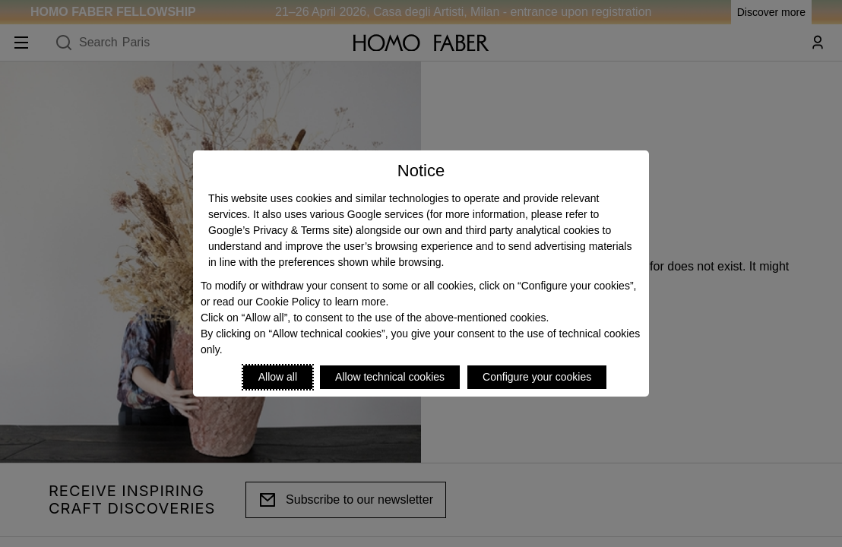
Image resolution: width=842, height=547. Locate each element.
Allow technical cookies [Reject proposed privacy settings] (390, 377)
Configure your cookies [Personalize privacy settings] (537, 377)
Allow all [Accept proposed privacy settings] (277, 377)
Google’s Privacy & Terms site (278, 230)
